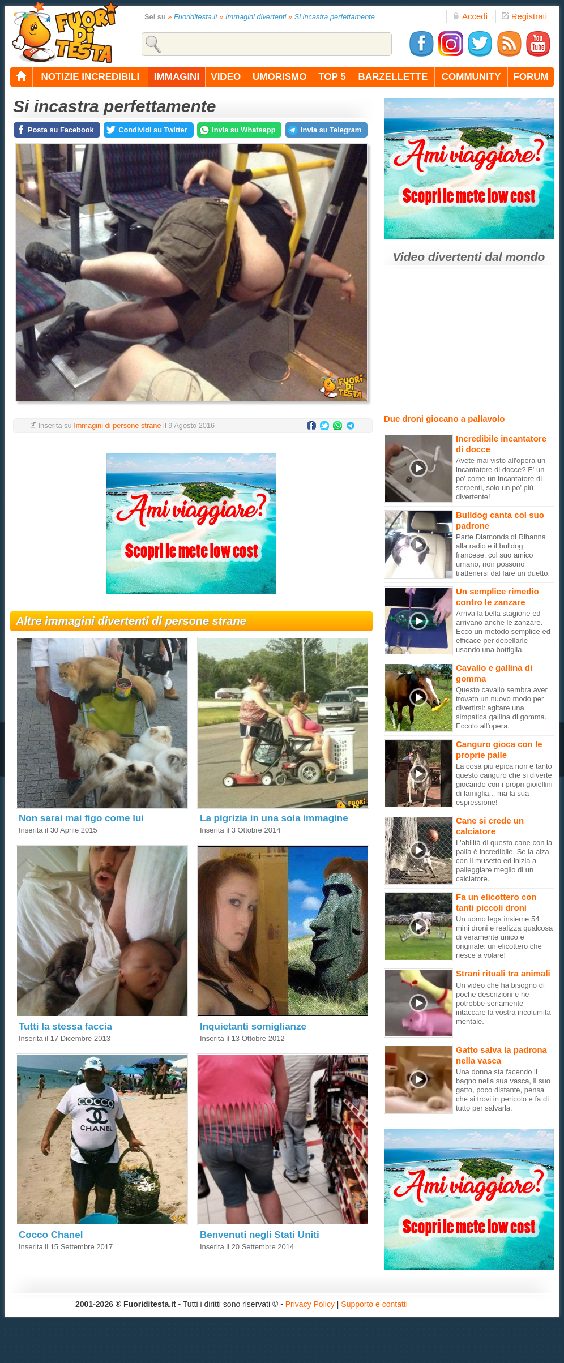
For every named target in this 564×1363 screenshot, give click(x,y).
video (226, 76)
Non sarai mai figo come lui (81, 818)
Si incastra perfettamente (334, 16)
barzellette (393, 76)
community (471, 76)
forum (530, 76)
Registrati (524, 16)
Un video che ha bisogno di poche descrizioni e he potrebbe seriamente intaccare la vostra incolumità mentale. (503, 1003)
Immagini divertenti (255, 16)
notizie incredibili (90, 76)
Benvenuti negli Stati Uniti (259, 1234)
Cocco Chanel (51, 1234)
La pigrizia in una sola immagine (274, 818)
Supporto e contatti (374, 1304)
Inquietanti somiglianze (253, 1026)
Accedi (470, 16)
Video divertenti (437, 256)
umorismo (279, 76)
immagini (176, 76)
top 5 (332, 76)
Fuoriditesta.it (195, 16)
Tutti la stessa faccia (65, 1026)
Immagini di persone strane (117, 425)
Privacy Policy (310, 1304)
